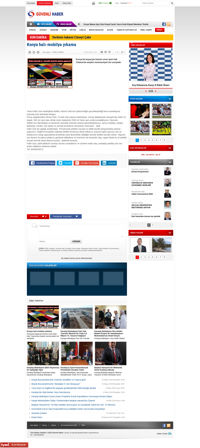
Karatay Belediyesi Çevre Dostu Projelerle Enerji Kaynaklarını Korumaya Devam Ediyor (72, 396)
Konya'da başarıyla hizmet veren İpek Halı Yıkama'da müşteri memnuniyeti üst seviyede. (43, 335)
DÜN (142, 155)
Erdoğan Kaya (147, 215)
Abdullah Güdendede (147, 170)
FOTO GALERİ (136, 99)
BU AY (158, 155)
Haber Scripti (162, 434)
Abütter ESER (147, 205)
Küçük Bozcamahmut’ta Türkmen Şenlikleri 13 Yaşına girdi (59, 380)
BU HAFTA (150, 155)
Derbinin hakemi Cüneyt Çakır (71, 37)
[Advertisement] (119, 14)
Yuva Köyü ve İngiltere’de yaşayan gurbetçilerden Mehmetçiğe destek (64, 388)
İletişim (53, 425)
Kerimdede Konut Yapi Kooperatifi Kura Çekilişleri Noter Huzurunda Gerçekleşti (68, 409)
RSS (83, 425)
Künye (44, 425)
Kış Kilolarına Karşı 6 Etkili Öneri (150, 85)
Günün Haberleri (45, 3)
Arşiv (57, 3)
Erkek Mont (37, 417)
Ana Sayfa (31, 3)
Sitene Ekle (67, 3)
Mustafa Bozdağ (147, 193)
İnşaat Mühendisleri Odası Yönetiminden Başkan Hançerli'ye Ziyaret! (63, 400)
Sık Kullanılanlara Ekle (69, 425)
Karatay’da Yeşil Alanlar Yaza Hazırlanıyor (51, 392)
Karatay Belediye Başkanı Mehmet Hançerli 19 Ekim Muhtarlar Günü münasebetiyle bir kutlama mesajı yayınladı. (110, 371)
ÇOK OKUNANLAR (138, 148)
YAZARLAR (135, 162)
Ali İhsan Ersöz (147, 182)
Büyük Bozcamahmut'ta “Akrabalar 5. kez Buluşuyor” (56, 384)
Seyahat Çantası (39, 413)
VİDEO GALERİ (136, 233)
